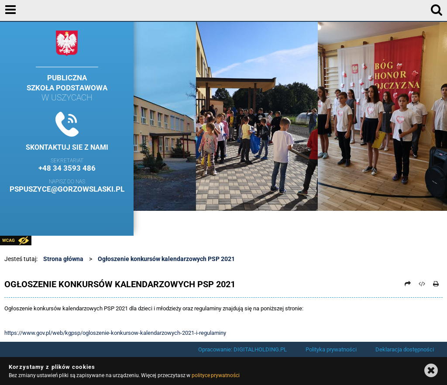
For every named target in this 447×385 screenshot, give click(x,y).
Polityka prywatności (331, 349)
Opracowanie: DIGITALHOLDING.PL (242, 349)
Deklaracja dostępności (404, 349)
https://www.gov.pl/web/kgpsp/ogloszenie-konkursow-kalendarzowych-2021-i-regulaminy (115, 333)
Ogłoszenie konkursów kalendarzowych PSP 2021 (166, 258)
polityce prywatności (216, 375)
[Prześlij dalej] (407, 284)
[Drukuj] (436, 284)
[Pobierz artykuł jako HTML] (422, 284)
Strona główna (63, 258)
